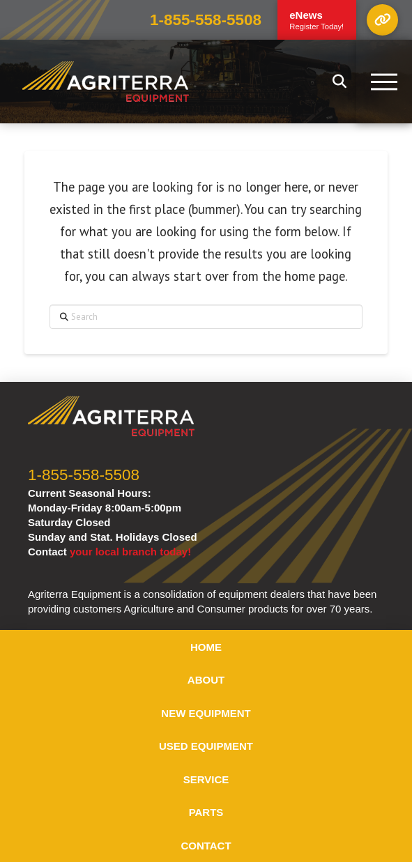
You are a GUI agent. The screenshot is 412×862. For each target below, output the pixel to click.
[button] (382, 20)
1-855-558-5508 (205, 20)
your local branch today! (130, 551)
